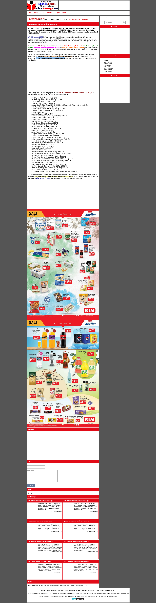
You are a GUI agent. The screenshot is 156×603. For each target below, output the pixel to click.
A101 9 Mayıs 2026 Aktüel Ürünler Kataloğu (76, 541)
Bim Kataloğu (71, 585)
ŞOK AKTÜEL (61, 13)
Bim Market (63, 585)
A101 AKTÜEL (33, 13)
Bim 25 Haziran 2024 (40, 585)
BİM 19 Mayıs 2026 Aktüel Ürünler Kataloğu (53, 19)
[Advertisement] (63, 76)
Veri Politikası (108, 62)
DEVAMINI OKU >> (56, 511)
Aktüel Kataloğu (112, 596)
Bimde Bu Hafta (54, 585)
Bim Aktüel (31, 585)
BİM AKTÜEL (47, 13)
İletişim (106, 60)
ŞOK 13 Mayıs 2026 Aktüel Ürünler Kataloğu (76, 521)
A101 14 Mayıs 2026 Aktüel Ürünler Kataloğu (40, 521)
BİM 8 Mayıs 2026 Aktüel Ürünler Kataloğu (40, 561)
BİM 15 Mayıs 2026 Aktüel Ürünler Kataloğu (76, 500)
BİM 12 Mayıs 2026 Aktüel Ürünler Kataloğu (40, 541)
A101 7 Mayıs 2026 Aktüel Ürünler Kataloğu (76, 561)
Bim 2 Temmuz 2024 (81, 585)
